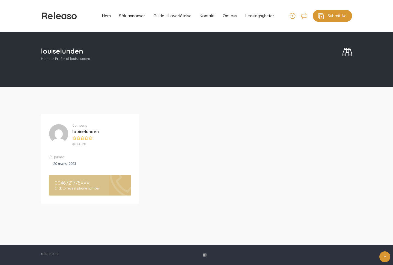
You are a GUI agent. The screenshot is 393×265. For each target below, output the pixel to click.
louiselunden (85, 131)
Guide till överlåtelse (172, 15)
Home (45, 58)
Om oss (230, 15)
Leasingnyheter (259, 15)
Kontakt (207, 15)
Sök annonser (132, 15)
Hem (106, 15)
